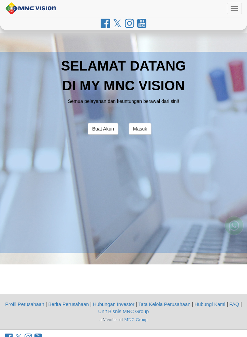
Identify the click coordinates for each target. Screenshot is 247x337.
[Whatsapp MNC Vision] (234, 234)
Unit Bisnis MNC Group (123, 311)
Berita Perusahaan (68, 304)
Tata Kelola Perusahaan (164, 304)
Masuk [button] (140, 129)
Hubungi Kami (209, 304)
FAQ (234, 304)
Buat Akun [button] (103, 129)
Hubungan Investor (113, 304)
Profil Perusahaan (24, 304)
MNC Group (135, 319)
